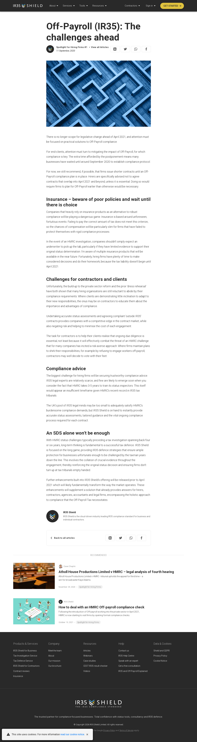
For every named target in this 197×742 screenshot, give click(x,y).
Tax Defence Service (23, 661)
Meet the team (55, 650)
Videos (86, 671)
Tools (82, 5)
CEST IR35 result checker (95, 666)
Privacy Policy (160, 655)
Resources (98, 5)
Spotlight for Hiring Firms (90, 587)
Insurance (18, 676)
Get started (172, 5)
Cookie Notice (160, 661)
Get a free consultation (129, 666)
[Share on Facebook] (146, 49)
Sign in (149, 5)
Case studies (89, 661)
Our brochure (54, 666)
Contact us (123, 650)
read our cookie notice (72, 734)
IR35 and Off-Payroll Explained (132, 671)
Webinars (88, 655)
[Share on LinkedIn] (114, 49)
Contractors (131, 5)
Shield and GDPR (161, 650)
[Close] (87, 734)
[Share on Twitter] (125, 49)
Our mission (54, 661)
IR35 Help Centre (126, 655)
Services (68, 5)
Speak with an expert (128, 661)
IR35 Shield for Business (25, 650)
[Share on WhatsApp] (135, 49)
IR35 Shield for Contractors (26, 666)
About (52, 5)
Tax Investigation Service (25, 655)
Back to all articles (64, 538)
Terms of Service (126, 730)
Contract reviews (21, 671)
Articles (87, 650)
